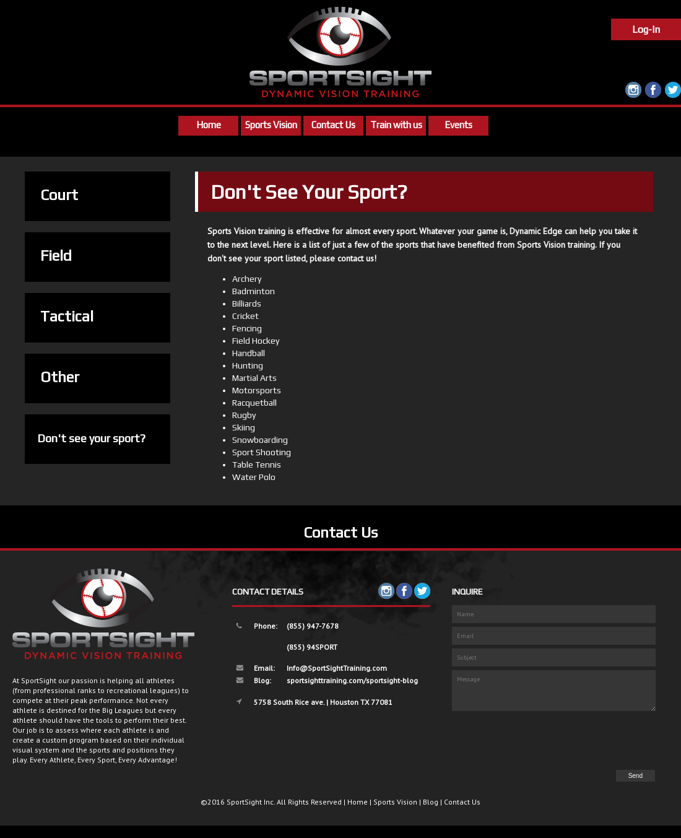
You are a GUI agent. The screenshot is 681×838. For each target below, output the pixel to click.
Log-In (646, 29)
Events (458, 125)
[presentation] (562, 741)
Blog (430, 801)
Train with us (396, 125)
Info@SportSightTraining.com (337, 668)
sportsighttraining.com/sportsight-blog (352, 680)
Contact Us (333, 125)
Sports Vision (271, 125)
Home (208, 125)
